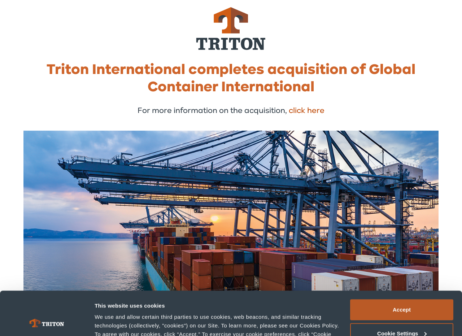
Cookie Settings (402, 292)
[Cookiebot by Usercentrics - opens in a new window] (46, 322)
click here (306, 111)
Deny (402, 316)
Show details (111, 322)
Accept (402, 269)
